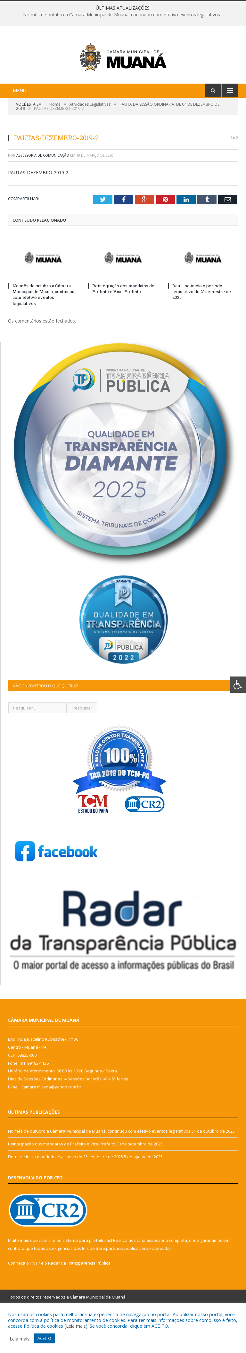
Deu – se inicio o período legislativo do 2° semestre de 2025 (201, 326)
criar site (47, 1275)
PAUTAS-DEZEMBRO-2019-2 (38, 208)
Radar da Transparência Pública (79, 1298)
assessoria (157, 1275)
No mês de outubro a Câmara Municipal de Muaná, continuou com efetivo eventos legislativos (121, 15)
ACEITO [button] (44, 1338)
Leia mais (76, 1326)
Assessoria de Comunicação (42, 190)
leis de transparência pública (110, 1283)
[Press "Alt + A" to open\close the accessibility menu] (238, 684)
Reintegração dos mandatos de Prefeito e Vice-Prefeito (123, 324)
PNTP (35, 1298)
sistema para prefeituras (86, 1275)
